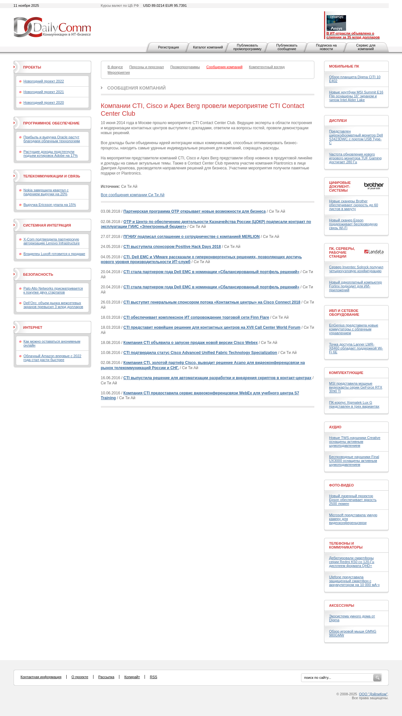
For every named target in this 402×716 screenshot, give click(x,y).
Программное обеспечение (51, 123)
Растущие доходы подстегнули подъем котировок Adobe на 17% (51, 153)
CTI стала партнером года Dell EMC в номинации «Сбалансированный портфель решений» (211, 272)
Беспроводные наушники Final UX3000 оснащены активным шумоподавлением (354, 460)
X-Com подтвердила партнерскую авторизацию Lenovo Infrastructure (52, 241)
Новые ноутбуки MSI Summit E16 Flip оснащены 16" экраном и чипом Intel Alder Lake (356, 96)
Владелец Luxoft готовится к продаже (54, 254)
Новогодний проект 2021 (44, 92)
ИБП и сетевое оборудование (344, 312)
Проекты (32, 67)
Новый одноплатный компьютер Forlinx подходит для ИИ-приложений (355, 286)
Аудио (335, 427)
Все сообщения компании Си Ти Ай (133, 195)
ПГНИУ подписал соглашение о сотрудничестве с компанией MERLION (192, 236)
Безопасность (38, 274)
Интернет (32, 327)
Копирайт (132, 677)
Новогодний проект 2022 (44, 81)
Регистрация (168, 47)
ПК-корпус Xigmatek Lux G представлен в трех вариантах (354, 404)
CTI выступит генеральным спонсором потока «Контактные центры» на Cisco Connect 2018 (212, 302)
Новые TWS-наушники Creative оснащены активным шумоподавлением (355, 441)
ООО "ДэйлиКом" (373, 694)
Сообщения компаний (136, 88)
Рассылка (106, 677)
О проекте (79, 677)
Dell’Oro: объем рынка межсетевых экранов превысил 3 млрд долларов (53, 305)
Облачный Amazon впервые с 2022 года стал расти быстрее (52, 358)
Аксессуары (341, 605)
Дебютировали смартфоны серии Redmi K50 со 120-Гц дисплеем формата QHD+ (352, 562)
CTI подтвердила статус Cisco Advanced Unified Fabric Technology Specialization (200, 352)
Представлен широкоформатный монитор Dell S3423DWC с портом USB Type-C (356, 137)
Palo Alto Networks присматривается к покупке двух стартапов (53, 290)
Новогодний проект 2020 (44, 102)
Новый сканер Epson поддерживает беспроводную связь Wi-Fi (353, 224)
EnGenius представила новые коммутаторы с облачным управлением (353, 329)
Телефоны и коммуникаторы (346, 545)
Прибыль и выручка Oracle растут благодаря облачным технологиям (52, 139)
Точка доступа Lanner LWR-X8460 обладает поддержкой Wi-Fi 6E (356, 348)
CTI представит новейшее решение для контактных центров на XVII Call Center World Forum (212, 327)
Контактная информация (41, 677)
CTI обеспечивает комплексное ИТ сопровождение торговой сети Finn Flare (196, 317)
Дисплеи (338, 121)
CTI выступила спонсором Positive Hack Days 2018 (172, 246)
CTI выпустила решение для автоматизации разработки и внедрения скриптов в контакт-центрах (217, 378)
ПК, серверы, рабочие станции (342, 252)
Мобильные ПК (344, 66)
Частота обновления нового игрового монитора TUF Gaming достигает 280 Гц (355, 158)
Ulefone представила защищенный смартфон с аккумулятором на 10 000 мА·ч (354, 581)
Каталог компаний (208, 47)
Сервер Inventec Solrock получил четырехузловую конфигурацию (356, 269)
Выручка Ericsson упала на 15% (50, 205)
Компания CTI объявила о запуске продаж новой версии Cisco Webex (191, 342)
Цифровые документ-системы (340, 186)
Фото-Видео (341, 485)
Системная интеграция (47, 225)
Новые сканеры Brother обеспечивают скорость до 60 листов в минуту (353, 205)
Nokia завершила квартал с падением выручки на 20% (46, 192)
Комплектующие (346, 373)
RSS (153, 677)
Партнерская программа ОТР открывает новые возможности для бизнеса (195, 211)
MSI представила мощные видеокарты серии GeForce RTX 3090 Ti (355, 387)
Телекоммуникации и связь (51, 176)
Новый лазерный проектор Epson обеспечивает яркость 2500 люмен (353, 500)
